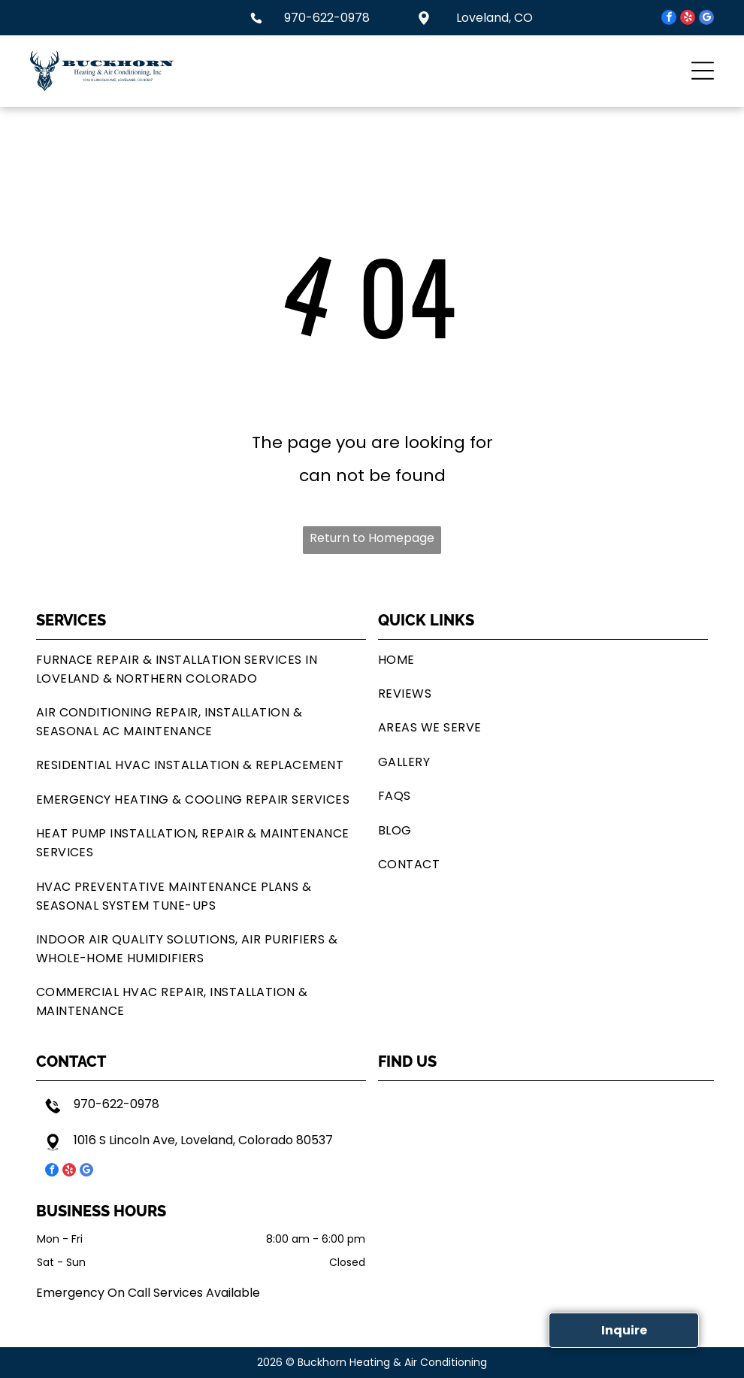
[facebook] (668, 19)
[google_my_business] (706, 19)
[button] (702, 70)
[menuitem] (201, 668)
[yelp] (687, 19)
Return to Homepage (372, 538)
